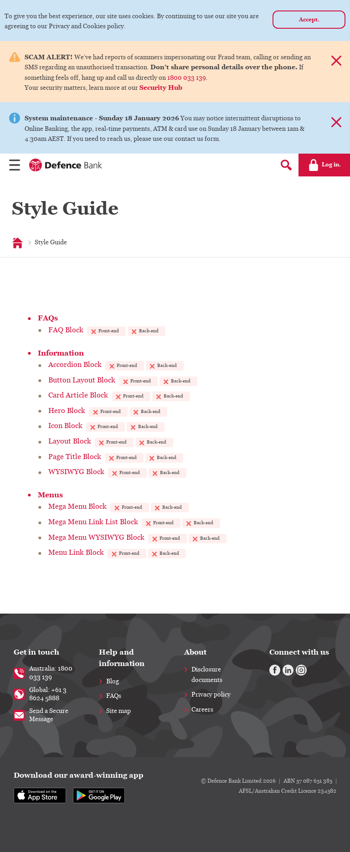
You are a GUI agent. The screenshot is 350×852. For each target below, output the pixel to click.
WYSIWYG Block (76, 471)
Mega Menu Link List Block (93, 522)
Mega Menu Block (77, 506)
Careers (202, 710)
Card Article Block (78, 395)
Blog (112, 681)
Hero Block (66, 410)
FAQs (113, 696)
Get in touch (36, 652)
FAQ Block (65, 330)
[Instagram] (301, 670)
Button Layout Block (81, 380)
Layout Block (69, 441)
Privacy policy (211, 695)
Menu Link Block (76, 552)
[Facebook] (274, 670)
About (195, 652)
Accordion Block (75, 364)
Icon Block (65, 425)
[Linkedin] (288, 670)
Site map (118, 711)
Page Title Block (74, 456)
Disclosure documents (206, 675)
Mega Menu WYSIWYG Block (96, 537)
